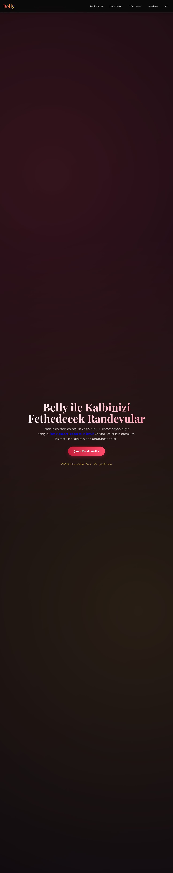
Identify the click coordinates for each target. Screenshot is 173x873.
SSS (166, 6)
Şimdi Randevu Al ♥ (86, 451)
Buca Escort (116, 6)
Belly (9, 6)
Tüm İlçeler (135, 6)
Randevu (153, 6)
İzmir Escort (96, 6)
